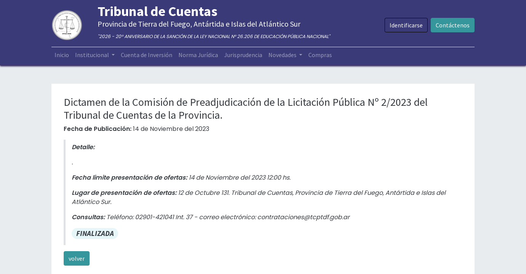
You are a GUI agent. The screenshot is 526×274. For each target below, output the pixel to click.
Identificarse (406, 25)
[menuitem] (61, 54)
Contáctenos (453, 25)
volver (77, 258)
